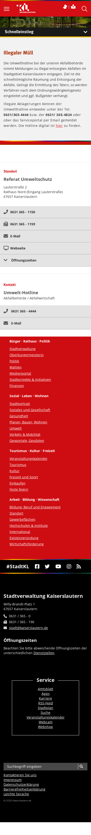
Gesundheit (19, 416)
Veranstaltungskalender (29, 458)
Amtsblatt (45, 689)
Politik (14, 361)
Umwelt (16, 428)
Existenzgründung (24, 538)
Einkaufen (17, 483)
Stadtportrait (20, 403)
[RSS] (79, 566)
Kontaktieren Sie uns (20, 775)
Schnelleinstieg (48, 32)
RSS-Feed (45, 703)
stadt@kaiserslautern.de (28, 628)
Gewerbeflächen (22, 519)
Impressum (13, 779)
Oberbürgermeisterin (27, 355)
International (20, 531)
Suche (45, 712)
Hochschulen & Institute (29, 525)
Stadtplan (45, 708)
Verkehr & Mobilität (25, 434)
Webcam (46, 722)
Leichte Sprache (16, 794)
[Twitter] (47, 566)
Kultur (14, 471)
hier (59, 125)
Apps (46, 693)
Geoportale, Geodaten (27, 440)
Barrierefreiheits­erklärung (24, 789)
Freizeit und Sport (24, 477)
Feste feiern (19, 489)
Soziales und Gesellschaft (30, 410)
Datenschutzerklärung (21, 784)
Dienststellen (44, 653)
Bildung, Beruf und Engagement (35, 507)
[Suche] (81, 766)
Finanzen (17, 385)
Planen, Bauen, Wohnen (28, 422)
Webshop (45, 726)
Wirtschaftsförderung (27, 544)
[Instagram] (69, 566)
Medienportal (20, 373)
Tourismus (18, 464)
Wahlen (16, 367)
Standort (16, 513)
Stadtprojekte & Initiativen (30, 379)
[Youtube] (58, 566)
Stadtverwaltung (23, 348)
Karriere (45, 698)
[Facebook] (37, 566)
